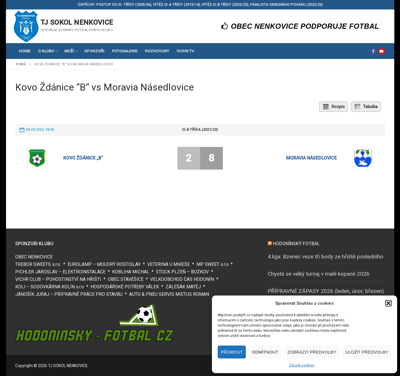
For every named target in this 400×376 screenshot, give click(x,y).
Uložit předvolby (366, 352)
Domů (21, 64)
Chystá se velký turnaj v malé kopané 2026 (319, 274)
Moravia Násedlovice (311, 158)
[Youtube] (381, 51)
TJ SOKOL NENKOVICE (77, 22)
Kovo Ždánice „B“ (83, 158)
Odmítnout (265, 352)
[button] (388, 303)
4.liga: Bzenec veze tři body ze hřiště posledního (325, 256)
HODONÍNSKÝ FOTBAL (296, 243)
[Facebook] (373, 51)
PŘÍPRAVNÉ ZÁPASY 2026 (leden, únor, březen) (326, 291)
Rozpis (333, 106)
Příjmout (232, 352)
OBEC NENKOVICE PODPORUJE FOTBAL (300, 26)
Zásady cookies (301, 365)
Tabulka (366, 106)
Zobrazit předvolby (311, 352)
